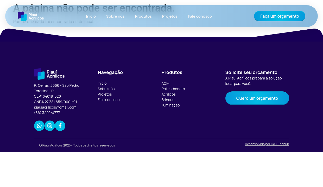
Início (91, 16)
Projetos (170, 16)
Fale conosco (200, 16)
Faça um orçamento (279, 16)
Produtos (143, 16)
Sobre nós (115, 16)
